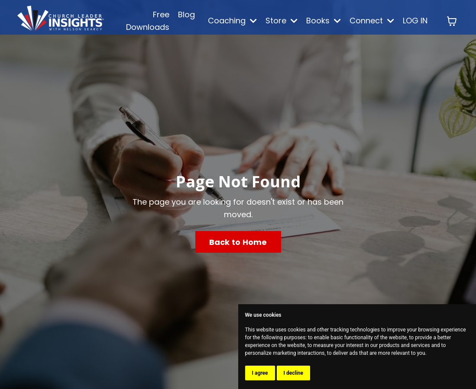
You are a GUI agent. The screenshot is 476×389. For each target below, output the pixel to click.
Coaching (232, 20)
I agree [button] (260, 373)
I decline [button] (294, 373)
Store (282, 20)
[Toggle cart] (452, 21)
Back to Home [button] (238, 242)
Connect (372, 20)
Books (323, 20)
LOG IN (415, 20)
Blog (186, 14)
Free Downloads (147, 20)
